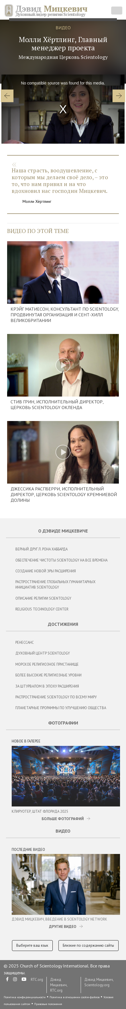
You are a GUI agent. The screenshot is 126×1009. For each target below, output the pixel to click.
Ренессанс (24, 642)
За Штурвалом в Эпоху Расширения (47, 686)
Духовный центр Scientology (42, 653)
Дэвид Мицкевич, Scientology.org (98, 982)
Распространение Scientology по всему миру (56, 697)
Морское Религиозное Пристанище (47, 664)
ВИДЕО (63, 27)
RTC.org (37, 979)
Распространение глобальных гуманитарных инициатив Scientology (55, 584)
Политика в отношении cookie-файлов (74, 997)
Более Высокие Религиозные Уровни (48, 675)
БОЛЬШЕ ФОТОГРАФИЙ (63, 818)
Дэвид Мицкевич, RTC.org (58, 985)
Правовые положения (48, 1004)
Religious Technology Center (41, 609)
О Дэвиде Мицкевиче (63, 531)
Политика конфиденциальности (25, 997)
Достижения (63, 624)
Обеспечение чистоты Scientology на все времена (61, 560)
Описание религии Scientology (43, 598)
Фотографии (63, 723)
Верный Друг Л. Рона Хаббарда (41, 549)
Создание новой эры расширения (45, 571)
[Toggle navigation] (116, 11)
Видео (63, 831)
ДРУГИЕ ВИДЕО (62, 926)
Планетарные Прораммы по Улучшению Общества (60, 707)
